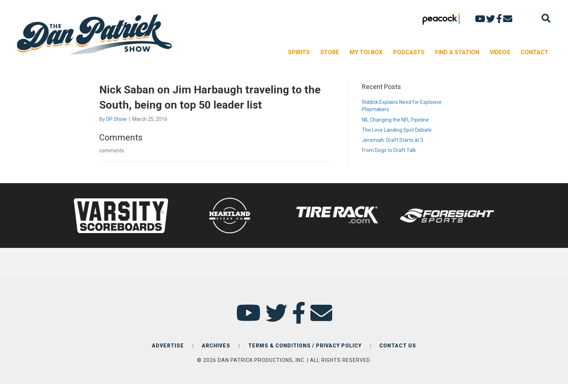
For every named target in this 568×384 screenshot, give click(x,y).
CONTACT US (397, 346)
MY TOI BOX (366, 52)
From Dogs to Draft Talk (389, 150)
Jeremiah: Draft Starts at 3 (392, 140)
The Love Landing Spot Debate (397, 130)
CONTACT (534, 52)
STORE (329, 52)
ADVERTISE (168, 346)
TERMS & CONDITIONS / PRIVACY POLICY (305, 346)
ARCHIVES (216, 346)
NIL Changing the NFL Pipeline (395, 120)
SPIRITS (299, 52)
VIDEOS (500, 52)
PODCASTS (409, 52)
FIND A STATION (457, 52)
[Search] (546, 18)
